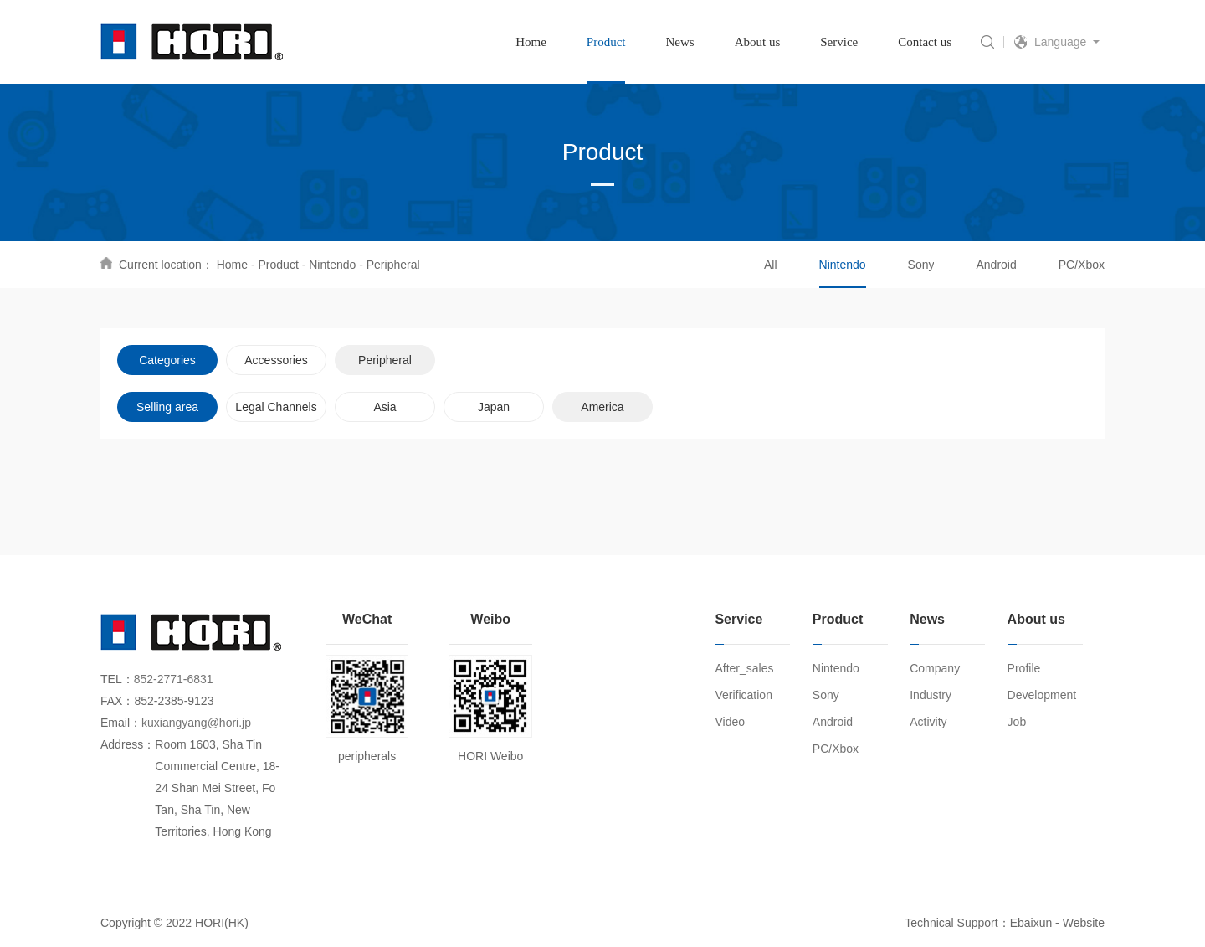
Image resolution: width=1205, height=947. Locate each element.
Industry (930, 695)
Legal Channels (275, 407)
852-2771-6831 (173, 679)
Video (730, 721)
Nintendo (332, 264)
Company (935, 668)
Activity (928, 721)
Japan (494, 407)
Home (232, 264)
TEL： (117, 679)
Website (1084, 922)
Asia (384, 407)
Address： (127, 744)
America (602, 407)
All (770, 264)
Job (1017, 721)
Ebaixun (1031, 922)
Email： (120, 722)
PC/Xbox (1082, 264)
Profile (1024, 668)
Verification (743, 695)
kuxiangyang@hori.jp (196, 722)
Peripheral (393, 264)
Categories (167, 360)
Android (996, 264)
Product (279, 264)
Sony (921, 264)
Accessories (275, 360)
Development (1042, 695)
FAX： (117, 701)
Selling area (167, 407)
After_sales (744, 668)
